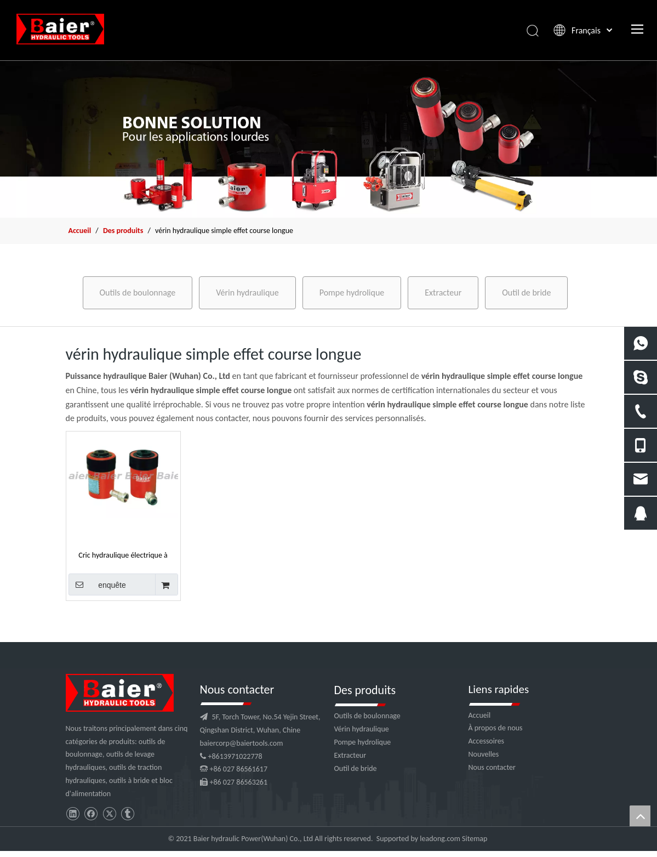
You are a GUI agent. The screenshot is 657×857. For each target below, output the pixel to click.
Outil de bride (526, 292)
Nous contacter (492, 767)
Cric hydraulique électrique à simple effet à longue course (123, 554)
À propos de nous (496, 728)
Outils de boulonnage (138, 292)
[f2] (328, 139)
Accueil (480, 715)
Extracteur (443, 292)
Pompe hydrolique (352, 292)
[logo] (120, 693)
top (640, 815)
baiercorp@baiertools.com (241, 743)
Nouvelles (484, 754)
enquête (97, 584)
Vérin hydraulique (247, 292)
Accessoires (487, 741)
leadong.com (440, 838)
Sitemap (474, 838)
